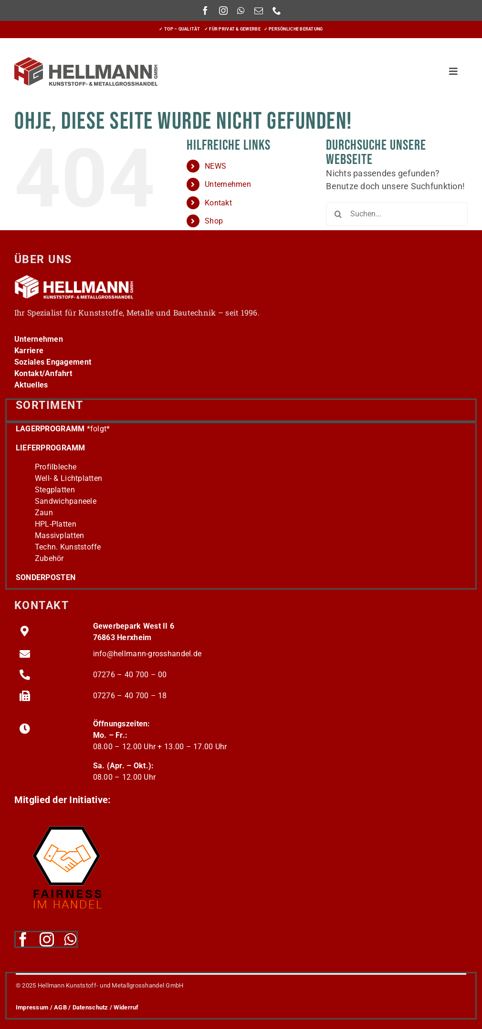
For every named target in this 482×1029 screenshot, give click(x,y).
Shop (214, 220)
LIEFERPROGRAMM (50, 447)
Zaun (44, 512)
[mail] (258, 10)
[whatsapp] (240, 10)
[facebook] (205, 10)
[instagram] (223, 10)
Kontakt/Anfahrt (43, 373)
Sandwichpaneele (65, 501)
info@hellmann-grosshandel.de (147, 653)
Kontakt (218, 202)
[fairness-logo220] (66, 820)
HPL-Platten (55, 524)
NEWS (215, 166)
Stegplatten (55, 489)
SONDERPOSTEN (45, 577)
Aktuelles (31, 384)
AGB (60, 1007)
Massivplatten (59, 535)
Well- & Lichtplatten (68, 478)
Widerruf (126, 1007)
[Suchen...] (397, 214)
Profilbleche (55, 466)
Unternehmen (228, 184)
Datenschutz (90, 1007)
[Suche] (338, 214)
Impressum (32, 1007)
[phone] (276, 10)
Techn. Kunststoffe (68, 546)
